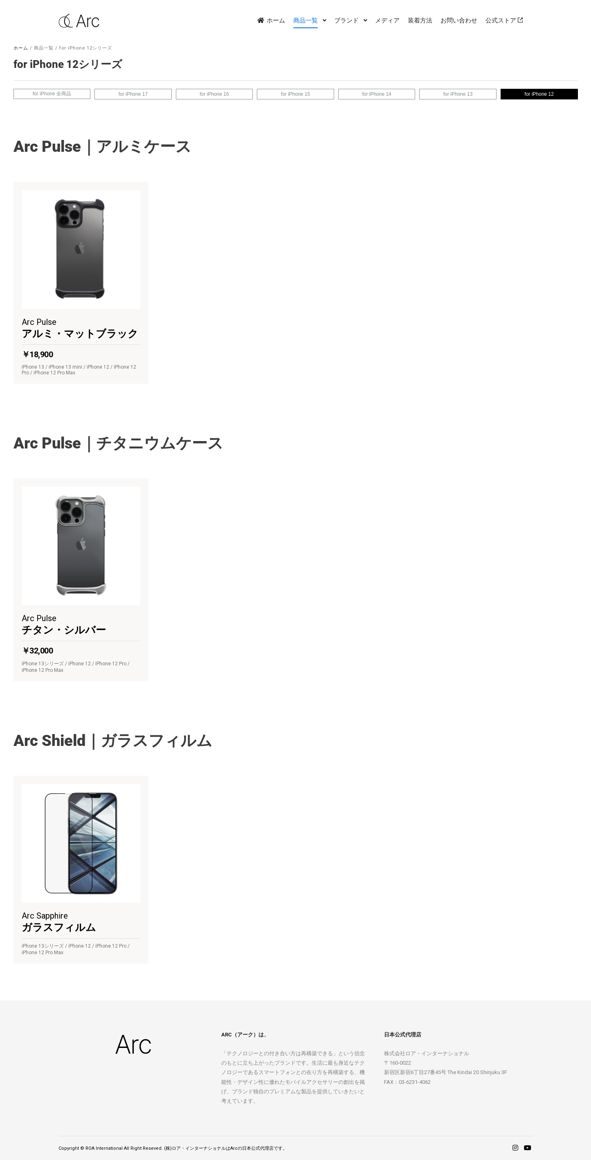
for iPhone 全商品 (52, 94)
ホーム (20, 48)
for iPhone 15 (295, 94)
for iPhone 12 (539, 94)
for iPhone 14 (376, 94)
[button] (80, 283)
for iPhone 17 (133, 94)
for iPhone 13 (457, 94)
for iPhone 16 (214, 94)
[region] (295, 528)
